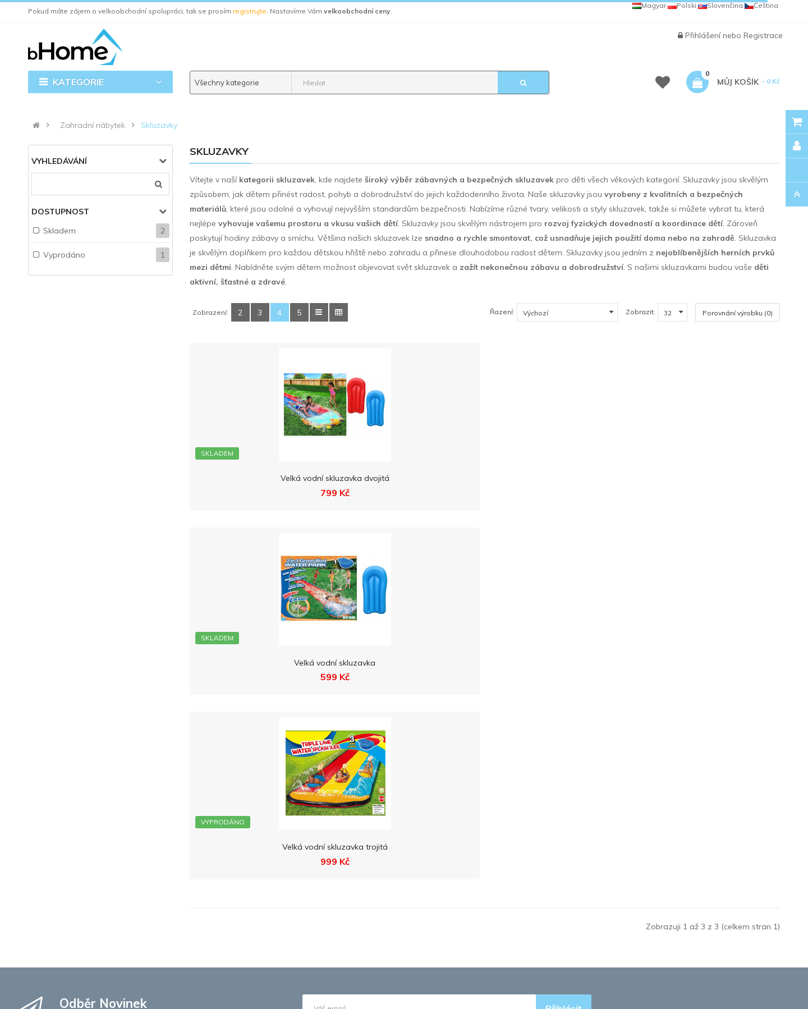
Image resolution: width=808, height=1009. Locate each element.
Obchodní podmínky (278, 793)
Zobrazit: (640, 312)
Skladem (59, 231)
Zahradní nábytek (92, 125)
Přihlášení (704, 35)
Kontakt (252, 751)
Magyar (649, 5)
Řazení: (502, 312)
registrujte (250, 11)
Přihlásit (563, 639)
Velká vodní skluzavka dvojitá (257, 478)
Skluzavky (159, 125)
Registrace (763, 35)
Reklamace (261, 834)
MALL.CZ (554, 751)
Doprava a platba (271, 772)
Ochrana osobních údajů (286, 814)
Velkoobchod (389, 793)
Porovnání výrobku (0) (738, 313)
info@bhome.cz (88, 874)
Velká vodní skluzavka (408, 478)
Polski (682, 5)
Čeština (761, 5)
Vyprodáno (64, 255)
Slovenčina (720, 5)
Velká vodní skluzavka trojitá (560, 478)
